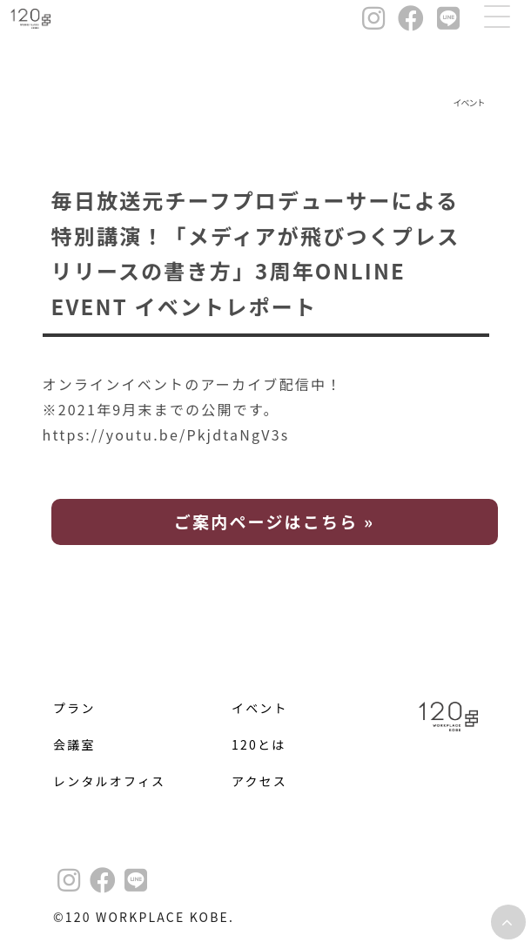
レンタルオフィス (109, 781)
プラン (74, 708)
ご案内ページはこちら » (274, 521)
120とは (259, 744)
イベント (260, 708)
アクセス (259, 781)
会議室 (74, 744)
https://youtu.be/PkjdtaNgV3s (174, 434)
